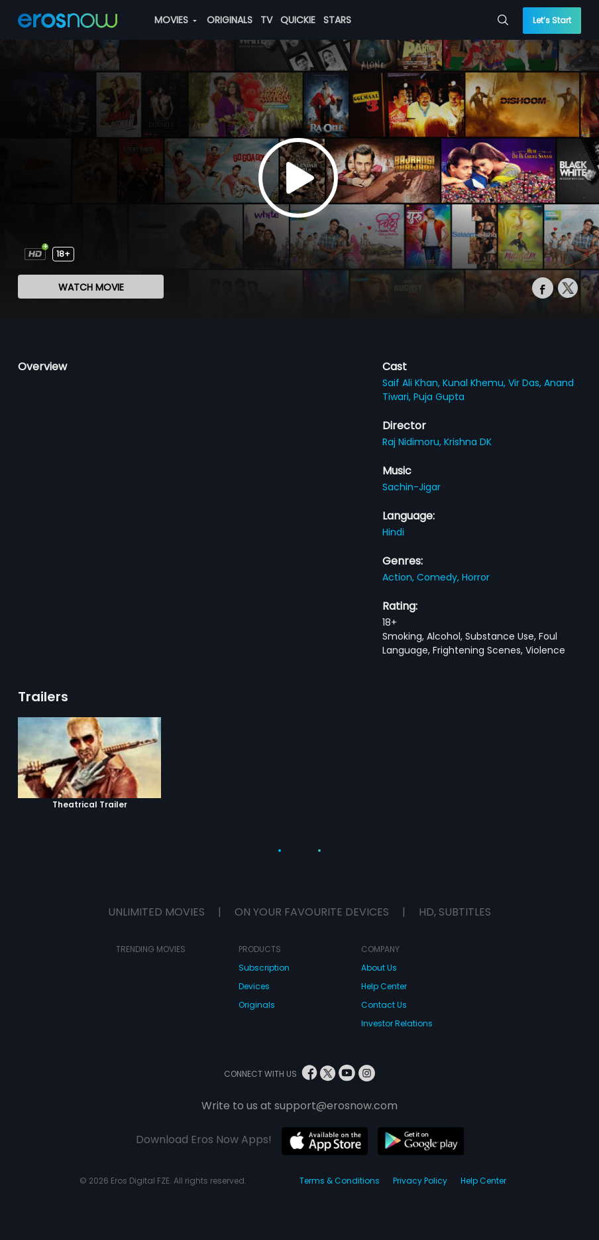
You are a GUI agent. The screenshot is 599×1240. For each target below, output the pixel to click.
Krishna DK (468, 441)
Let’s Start (552, 20)
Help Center (384, 986)
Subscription (264, 967)
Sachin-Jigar (411, 487)
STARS (337, 20)
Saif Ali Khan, (412, 382)
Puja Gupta (438, 396)
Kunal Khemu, (475, 382)
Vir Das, (526, 382)
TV (266, 20)
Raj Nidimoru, (413, 441)
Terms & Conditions (340, 1180)
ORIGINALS (229, 20)
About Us (379, 967)
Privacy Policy (420, 1180)
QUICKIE (297, 20)
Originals (257, 1004)
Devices (254, 986)
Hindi (393, 532)
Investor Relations (397, 1023)
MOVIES (175, 20)
